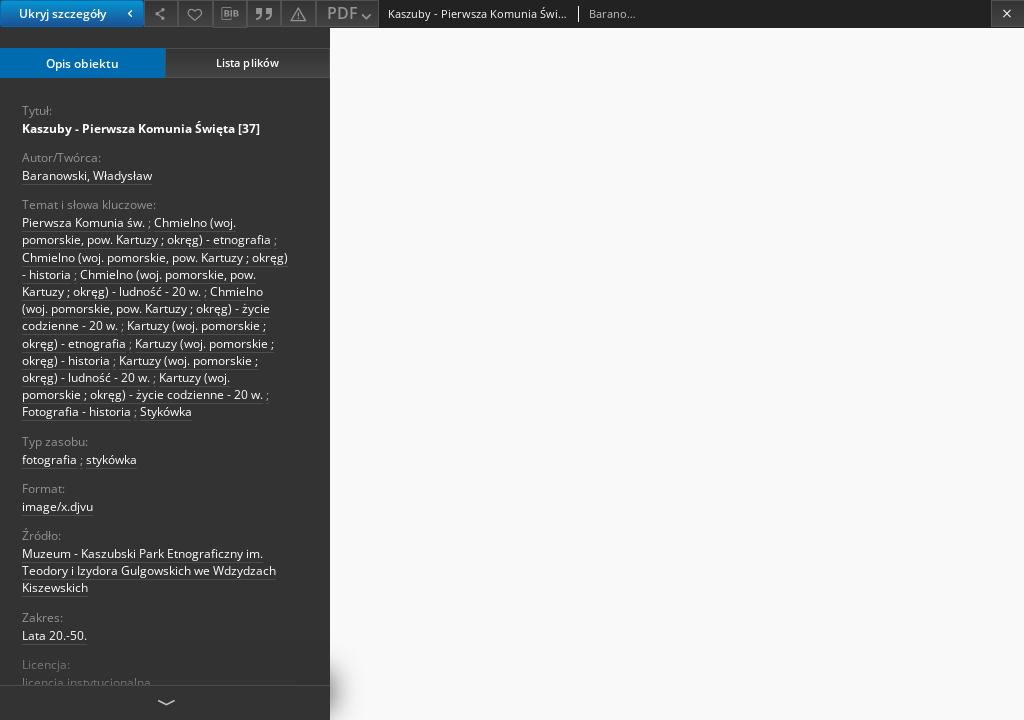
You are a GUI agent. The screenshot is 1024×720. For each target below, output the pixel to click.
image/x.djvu (57, 506)
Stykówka (166, 411)
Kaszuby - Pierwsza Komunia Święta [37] (141, 128)
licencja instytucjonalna (86, 682)
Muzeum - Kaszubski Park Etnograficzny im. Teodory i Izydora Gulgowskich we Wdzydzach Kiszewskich (149, 570)
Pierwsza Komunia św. (83, 222)
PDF (351, 14)
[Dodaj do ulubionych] (195, 13)
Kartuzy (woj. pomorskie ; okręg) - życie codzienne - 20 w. (142, 386)
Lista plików (247, 62)
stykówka (111, 459)
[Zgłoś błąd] (298, 13)
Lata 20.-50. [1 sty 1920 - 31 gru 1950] (54, 635)
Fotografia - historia (76, 411)
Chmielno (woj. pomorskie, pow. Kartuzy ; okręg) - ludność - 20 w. (139, 283)
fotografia (49, 459)
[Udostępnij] (161, 13)
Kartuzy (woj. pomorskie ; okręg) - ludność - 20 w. (140, 369)
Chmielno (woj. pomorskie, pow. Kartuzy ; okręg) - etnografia (146, 231)
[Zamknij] (1007, 13)
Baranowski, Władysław (87, 175)
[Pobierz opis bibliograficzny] (230, 14)
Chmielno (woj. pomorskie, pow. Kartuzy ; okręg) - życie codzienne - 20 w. (146, 308)
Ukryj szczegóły (78, 13)
